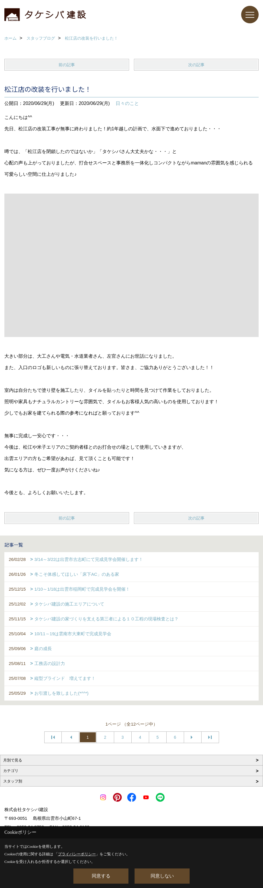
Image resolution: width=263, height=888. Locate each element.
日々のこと (127, 103)
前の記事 (67, 64)
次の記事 (196, 64)
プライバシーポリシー (77, 854)
